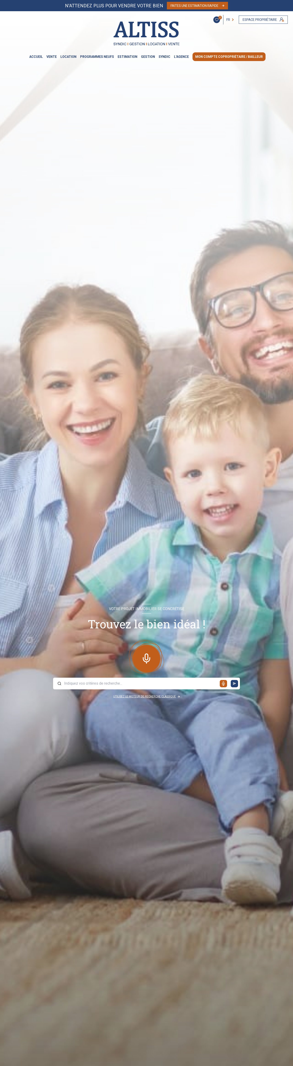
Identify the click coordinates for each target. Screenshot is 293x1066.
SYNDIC (164, 56)
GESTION (148, 56)
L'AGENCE (181, 56)
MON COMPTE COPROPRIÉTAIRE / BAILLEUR (229, 57)
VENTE (51, 56)
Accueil (36, 56)
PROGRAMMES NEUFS (97, 56)
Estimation (127, 56)
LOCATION (68, 56)
